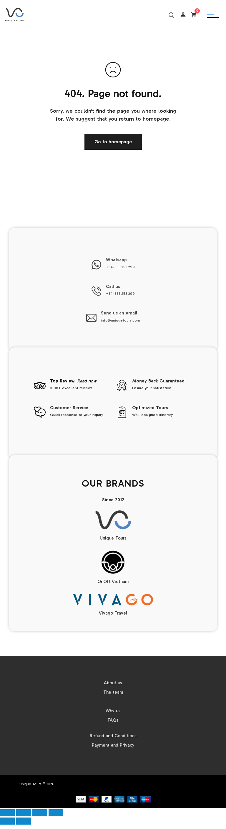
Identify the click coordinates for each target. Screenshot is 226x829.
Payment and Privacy (113, 745)
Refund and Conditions (113, 735)
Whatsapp (116, 259)
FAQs (113, 720)
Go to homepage (113, 141)
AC (183, 29)
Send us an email (119, 313)
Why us (113, 710)
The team (113, 692)
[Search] (171, 15)
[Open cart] (193, 15)
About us (113, 682)
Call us (113, 286)
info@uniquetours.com (120, 320)
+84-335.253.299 (120, 267)
